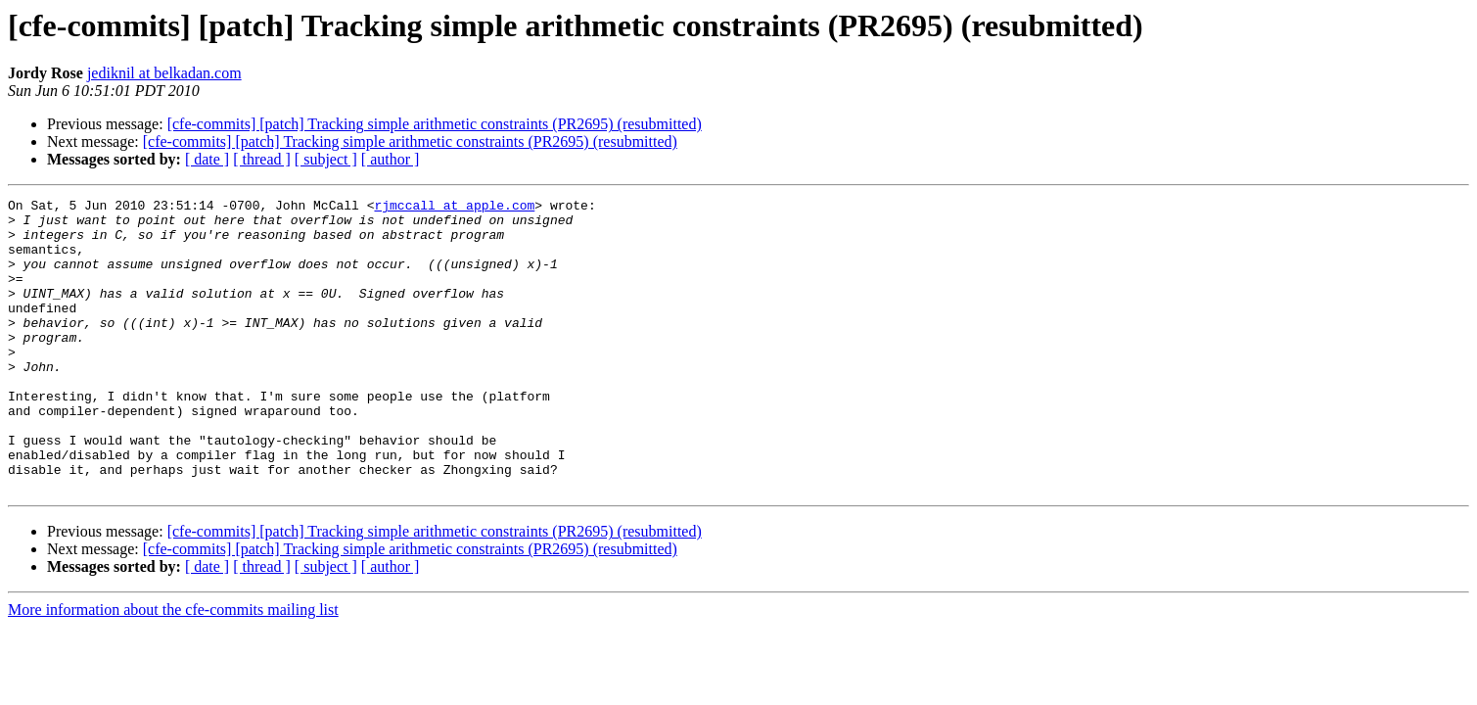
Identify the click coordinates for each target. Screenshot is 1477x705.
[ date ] (207, 159)
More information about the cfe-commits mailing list (173, 668)
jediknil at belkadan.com (164, 73)
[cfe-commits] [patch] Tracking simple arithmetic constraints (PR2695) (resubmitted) (434, 124)
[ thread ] (262, 159)
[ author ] (390, 159)
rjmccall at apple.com (454, 207)
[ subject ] (326, 159)
